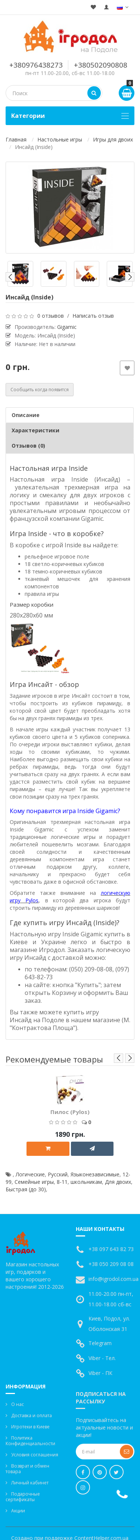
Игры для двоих (113, 139)
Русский (58, 1174)
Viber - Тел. (102, 1358)
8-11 (62, 1181)
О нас (17, 1404)
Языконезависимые (95, 1174)
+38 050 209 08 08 (111, 1263)
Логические (30, 1174)
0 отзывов (50, 315)
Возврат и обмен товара (27, 1468)
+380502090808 (100, 65)
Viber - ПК (100, 1372)
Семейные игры (34, 1181)
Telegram (100, 1343)
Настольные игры (59, 139)
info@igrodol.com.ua (113, 1278)
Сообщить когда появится (39, 389)
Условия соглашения (34, 1454)
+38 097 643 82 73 (111, 1249)
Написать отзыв (93, 315)
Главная (16, 139)
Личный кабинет (30, 1482)
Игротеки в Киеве (30, 1426)
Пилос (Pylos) (70, 1112)
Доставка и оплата (31, 1415)
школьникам (86, 1181)
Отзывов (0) (28, 445)
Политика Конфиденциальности (30, 1440)
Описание (26, 415)
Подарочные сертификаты (23, 1496)
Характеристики (35, 430)
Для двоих (118, 1181)
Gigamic (67, 326)
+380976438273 (36, 65)
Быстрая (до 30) (26, 1189)
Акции (18, 1510)
